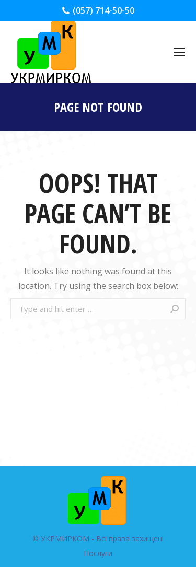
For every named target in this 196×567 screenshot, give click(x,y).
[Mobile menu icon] (179, 52)
